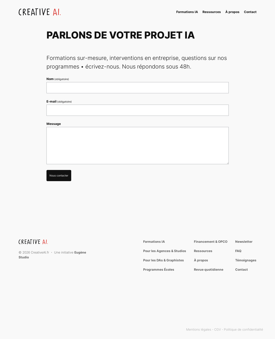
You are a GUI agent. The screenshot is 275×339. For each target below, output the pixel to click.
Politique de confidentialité (243, 329)
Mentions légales (198, 329)
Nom (57, 79)
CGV (217, 329)
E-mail (59, 101)
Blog (260, 322)
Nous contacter (58, 175)
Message (53, 124)
